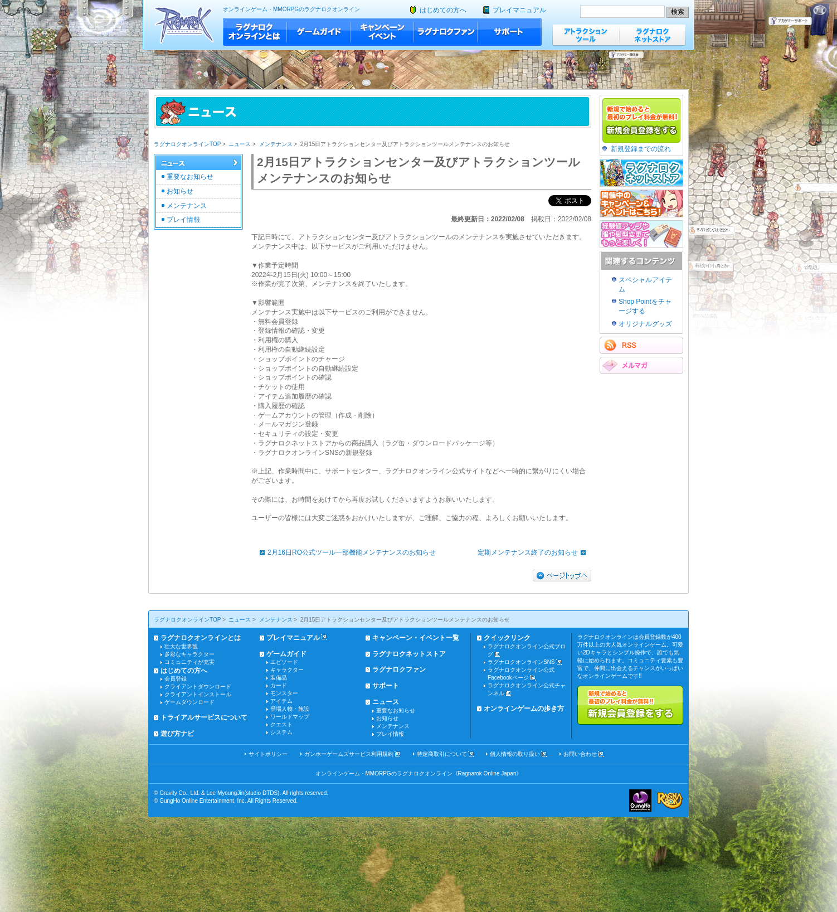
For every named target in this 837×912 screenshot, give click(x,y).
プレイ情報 (183, 220)
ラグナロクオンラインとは (255, 32)
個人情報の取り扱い (515, 754)
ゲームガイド (319, 32)
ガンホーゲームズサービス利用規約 (348, 754)
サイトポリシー (268, 754)
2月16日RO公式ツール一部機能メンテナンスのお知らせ (345, 552)
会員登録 (175, 679)
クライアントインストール (197, 694)
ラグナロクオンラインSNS (521, 662)
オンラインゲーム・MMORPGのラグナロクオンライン (291, 9)
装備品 (278, 678)
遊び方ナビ (177, 734)
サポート (510, 32)
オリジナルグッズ (645, 324)
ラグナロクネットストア (652, 35)
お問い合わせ (580, 754)
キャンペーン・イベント (382, 32)
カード (278, 685)
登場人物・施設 (289, 709)
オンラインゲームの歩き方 (524, 708)
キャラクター (287, 670)
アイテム (281, 701)
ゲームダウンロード (189, 702)
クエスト (281, 724)
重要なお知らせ (190, 177)
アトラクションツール (585, 35)
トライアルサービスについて (203, 717)
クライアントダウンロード (197, 686)
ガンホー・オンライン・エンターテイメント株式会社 (640, 800)
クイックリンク (507, 638)
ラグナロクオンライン (184, 25)
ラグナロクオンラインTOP (187, 144)
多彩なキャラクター (189, 654)
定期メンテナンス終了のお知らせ (534, 552)
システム (281, 732)
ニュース (239, 144)
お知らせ (180, 191)
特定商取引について (442, 754)
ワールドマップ (289, 717)
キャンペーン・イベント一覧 (415, 638)
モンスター (284, 693)
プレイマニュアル (519, 10)
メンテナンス (276, 144)
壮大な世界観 (181, 646)
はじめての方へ (443, 10)
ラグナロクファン (446, 32)
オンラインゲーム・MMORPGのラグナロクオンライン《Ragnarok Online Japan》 (418, 773)
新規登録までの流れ (641, 149)
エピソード (284, 662)
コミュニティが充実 (189, 662)
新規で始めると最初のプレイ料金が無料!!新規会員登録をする (630, 705)
